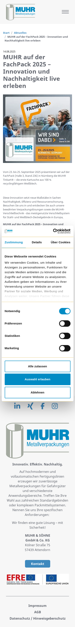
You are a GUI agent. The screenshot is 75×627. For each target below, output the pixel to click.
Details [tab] (37, 242)
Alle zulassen (37, 366)
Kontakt (37, 564)
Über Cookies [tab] (60, 242)
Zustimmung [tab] (14, 242)
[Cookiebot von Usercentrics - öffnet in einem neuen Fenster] (53, 231)
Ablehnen (37, 392)
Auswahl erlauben (37, 379)
